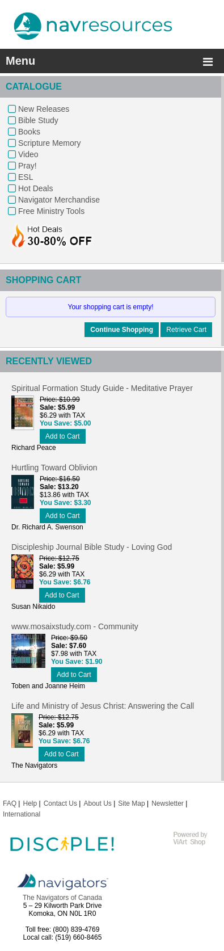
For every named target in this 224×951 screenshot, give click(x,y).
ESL (25, 177)
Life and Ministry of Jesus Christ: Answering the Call (102, 705)
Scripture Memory (49, 143)
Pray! (27, 165)
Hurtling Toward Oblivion (54, 467)
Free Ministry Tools (51, 211)
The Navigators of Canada (62, 898)
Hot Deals (35, 188)
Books (29, 131)
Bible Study (38, 120)
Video (28, 154)
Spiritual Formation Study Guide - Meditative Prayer (102, 388)
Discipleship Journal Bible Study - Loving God (91, 547)
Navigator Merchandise (59, 199)
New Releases (43, 108)
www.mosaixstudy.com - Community (74, 626)
